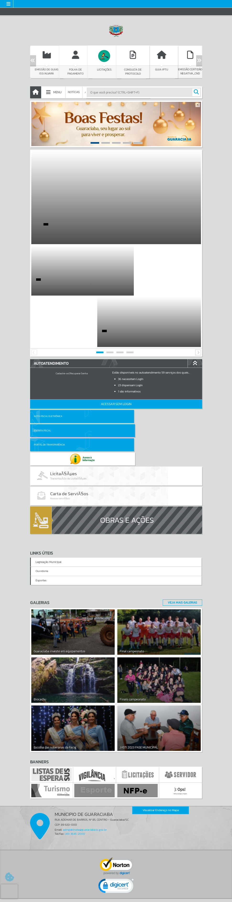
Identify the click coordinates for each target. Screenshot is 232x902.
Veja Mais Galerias (181, 524)
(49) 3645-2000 (75, 756)
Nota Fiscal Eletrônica (48, 365)
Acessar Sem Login (116, 352)
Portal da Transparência (49, 379)
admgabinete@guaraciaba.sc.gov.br (85, 752)
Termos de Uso (116, 894)
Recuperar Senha (79, 322)
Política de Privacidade (116, 897)
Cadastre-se (62, 322)
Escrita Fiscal (128, 365)
